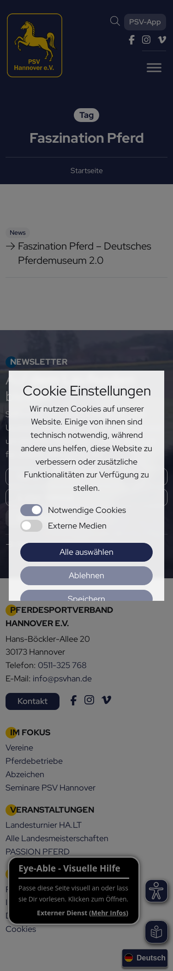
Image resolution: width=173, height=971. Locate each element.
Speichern (86, 598)
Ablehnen (86, 575)
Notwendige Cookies (87, 510)
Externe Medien (77, 525)
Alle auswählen (86, 552)
